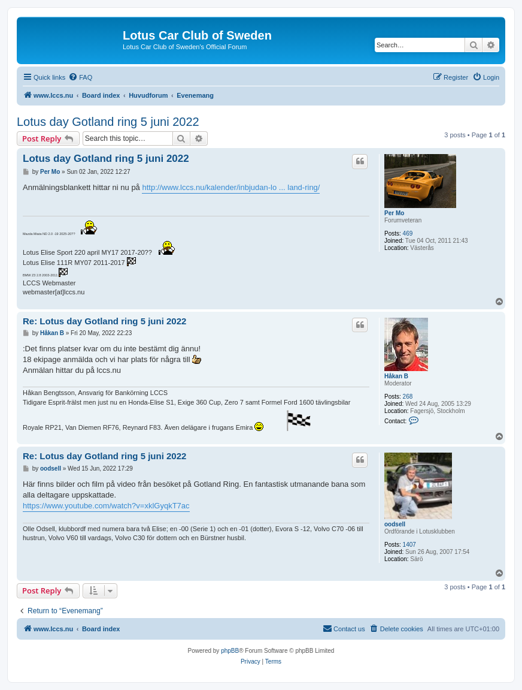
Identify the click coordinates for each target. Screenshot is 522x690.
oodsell (394, 524)
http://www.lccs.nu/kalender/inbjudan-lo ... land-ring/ (231, 187)
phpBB (230, 650)
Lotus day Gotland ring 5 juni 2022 (108, 121)
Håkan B (396, 376)
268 (408, 396)
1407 (409, 544)
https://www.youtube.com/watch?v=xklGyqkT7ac (106, 505)
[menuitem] (80, 77)
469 (408, 233)
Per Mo (394, 213)
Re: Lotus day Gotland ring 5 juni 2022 (104, 321)
